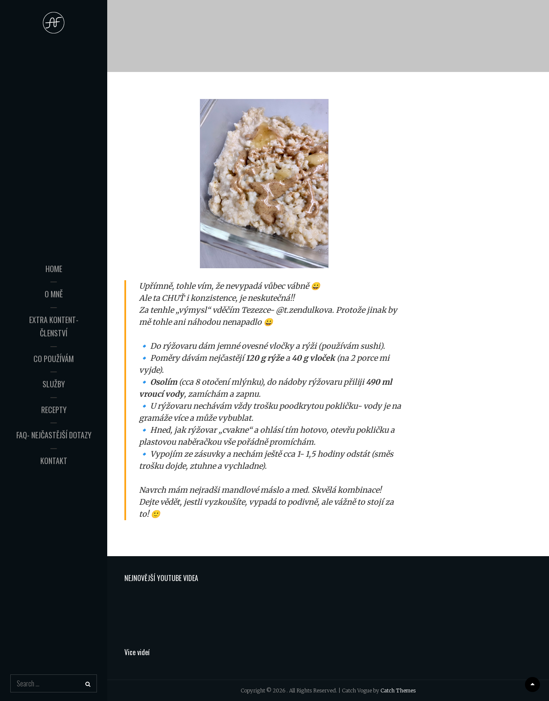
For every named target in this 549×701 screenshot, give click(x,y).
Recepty (53, 402)
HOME (53, 275)
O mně (54, 300)
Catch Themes (398, 690)
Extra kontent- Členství (54, 326)
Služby (53, 377)
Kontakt (53, 453)
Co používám (53, 351)
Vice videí (137, 652)
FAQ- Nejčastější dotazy (53, 428)
